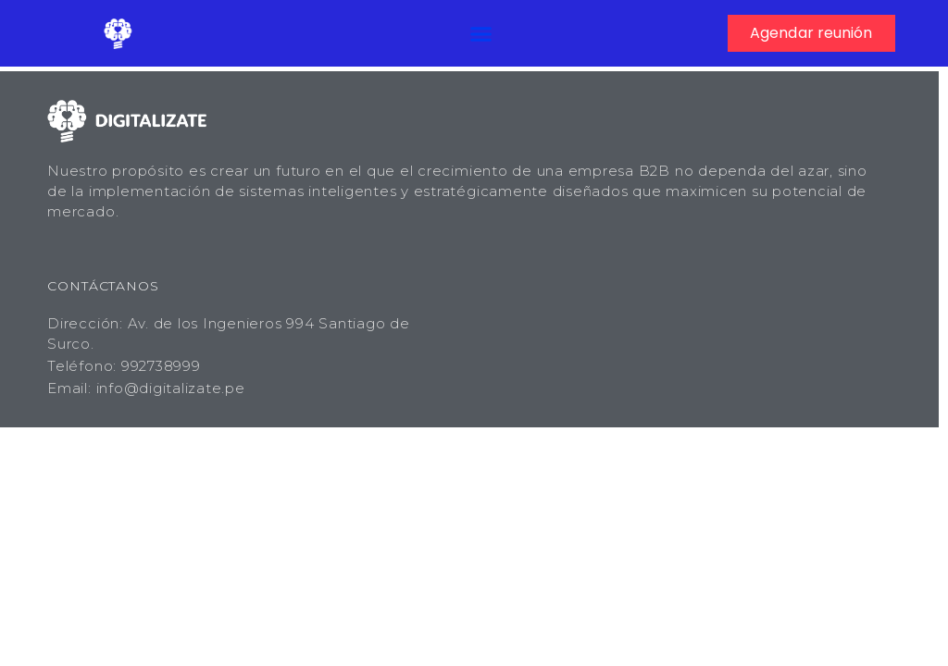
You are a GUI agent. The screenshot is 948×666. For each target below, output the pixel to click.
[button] (481, 33)
